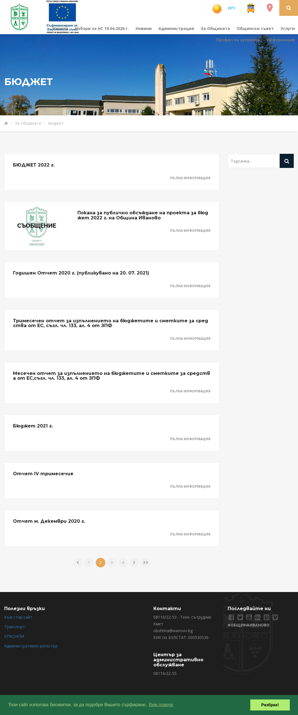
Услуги (287, 28)
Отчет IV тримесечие (43, 473)
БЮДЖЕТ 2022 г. (34, 165)
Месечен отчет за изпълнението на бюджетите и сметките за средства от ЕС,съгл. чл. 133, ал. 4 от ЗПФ (111, 376)
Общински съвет (255, 28)
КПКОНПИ (14, 636)
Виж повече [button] (161, 704)
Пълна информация (190, 178)
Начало (60, 28)
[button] (288, 7)
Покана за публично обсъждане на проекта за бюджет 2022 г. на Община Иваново (142, 215)
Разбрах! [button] (270, 705)
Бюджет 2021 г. (33, 426)
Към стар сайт (18, 617)
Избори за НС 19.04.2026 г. (102, 28)
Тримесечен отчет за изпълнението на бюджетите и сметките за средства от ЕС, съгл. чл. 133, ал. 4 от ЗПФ (110, 323)
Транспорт (14, 626)
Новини (144, 28)
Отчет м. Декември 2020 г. (49, 521)
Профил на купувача (238, 39)
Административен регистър (31, 646)
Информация (281, 39)
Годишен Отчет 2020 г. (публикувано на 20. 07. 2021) (81, 273)
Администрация (176, 28)
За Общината (215, 28)
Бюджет (56, 123)
